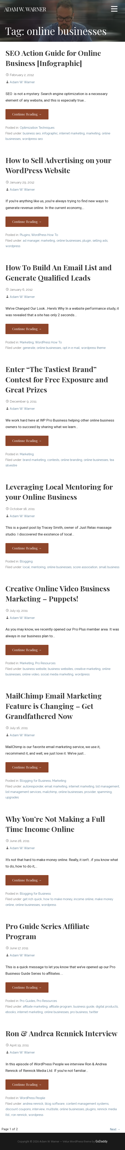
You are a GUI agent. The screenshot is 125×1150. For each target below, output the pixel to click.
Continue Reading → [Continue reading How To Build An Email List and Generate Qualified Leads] (27, 329)
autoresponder (33, 786)
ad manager (31, 240)
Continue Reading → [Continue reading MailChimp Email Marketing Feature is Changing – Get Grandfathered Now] (27, 767)
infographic (50, 133)
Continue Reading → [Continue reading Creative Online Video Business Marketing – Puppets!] (27, 650)
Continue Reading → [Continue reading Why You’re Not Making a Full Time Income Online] (27, 880)
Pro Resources (45, 663)
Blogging (26, 561)
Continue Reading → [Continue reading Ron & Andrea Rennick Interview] (27, 1084)
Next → (115, 1129)
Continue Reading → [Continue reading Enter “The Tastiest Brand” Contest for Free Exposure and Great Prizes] (27, 441)
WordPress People (32, 1098)
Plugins (25, 235)
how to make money (57, 899)
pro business (79, 1012)
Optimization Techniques (37, 127)
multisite (52, 1109)
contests (53, 460)
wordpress (12, 246)
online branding (71, 460)
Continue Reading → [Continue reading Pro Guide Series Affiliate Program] (27, 987)
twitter (93, 1012)
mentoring (38, 567)
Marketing (27, 342)
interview (38, 1109)
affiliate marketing (35, 1006)
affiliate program (60, 1006)
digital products (107, 1006)
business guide (83, 1006)
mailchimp (50, 792)
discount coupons (18, 1109)
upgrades (12, 797)
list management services (23, 792)
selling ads (100, 240)
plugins (91, 1109)
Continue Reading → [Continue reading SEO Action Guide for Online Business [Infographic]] (27, 114)
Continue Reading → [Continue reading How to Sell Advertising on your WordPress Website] (27, 222)
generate (29, 347)
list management (107, 786)
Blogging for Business (35, 780)
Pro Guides (27, 1001)
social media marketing (57, 674)
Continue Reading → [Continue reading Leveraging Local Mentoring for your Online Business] (27, 548)
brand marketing (34, 460)
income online (83, 899)
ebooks (10, 1012)
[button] (114, 9)
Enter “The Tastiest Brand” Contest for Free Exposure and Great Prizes (56, 379)
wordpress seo (32, 139)
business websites (60, 669)
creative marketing (87, 669)
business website (34, 669)
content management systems (87, 1103)
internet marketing (72, 133)
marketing (93, 133)
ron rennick (19, 1115)
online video (30, 674)
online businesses (68, 240)
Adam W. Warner (25, 9)
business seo (32, 133)
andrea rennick (33, 1103)
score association (85, 567)
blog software (55, 1103)
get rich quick (32, 899)
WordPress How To (44, 235)
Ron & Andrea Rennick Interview (61, 1033)
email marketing (56, 786)
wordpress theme (93, 347)
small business (109, 567)
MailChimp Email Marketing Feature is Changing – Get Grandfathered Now (53, 706)
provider (90, 792)
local (26, 567)
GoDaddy (101, 1141)
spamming (104, 792)
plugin (86, 240)
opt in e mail (71, 347)
